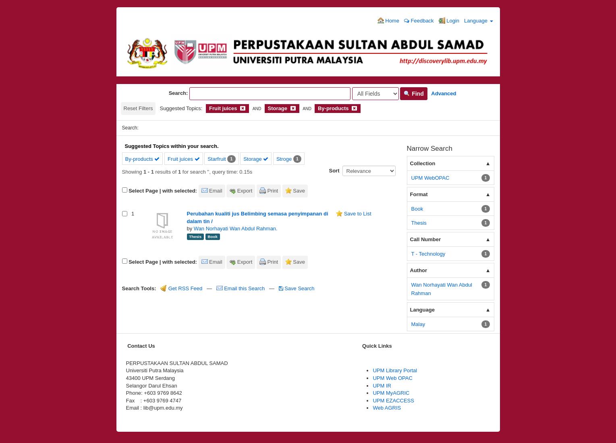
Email (215, 191)
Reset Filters (138, 108)
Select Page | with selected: (163, 191)
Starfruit (216, 159)
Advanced (443, 93)
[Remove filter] (242, 108)
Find (413, 93)
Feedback (419, 21)
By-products (142, 159)
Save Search (297, 288)
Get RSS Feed (181, 288)
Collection (423, 163)
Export (245, 191)
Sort (334, 171)
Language (478, 21)
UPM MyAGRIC (391, 393)
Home (388, 20)
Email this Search (241, 288)
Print (272, 191)
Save (299, 191)
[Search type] (375, 93)
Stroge (284, 159)
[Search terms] (270, 93)
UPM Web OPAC (392, 378)
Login (449, 20)
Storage (255, 159)
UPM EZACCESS (393, 401)
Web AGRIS (387, 408)
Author (418, 270)
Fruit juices (183, 159)
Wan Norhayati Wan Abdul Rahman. (236, 229)
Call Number (425, 239)
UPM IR (382, 386)
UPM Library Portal (395, 370)
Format (419, 194)
